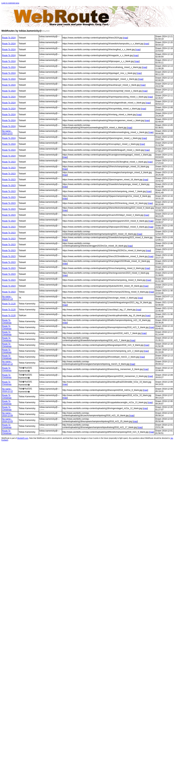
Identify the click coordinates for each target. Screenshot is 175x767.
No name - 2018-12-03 (7, 420)
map (125, 38)
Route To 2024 (9, 38)
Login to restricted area (10, 3)
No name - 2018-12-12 (7, 362)
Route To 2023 (9, 162)
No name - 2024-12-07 (7, 132)
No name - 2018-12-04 (7, 414)
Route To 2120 (9, 303)
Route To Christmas (6, 321)
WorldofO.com (22, 438)
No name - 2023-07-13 (7, 297)
